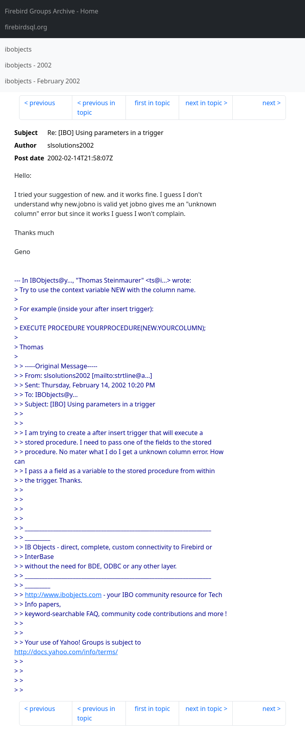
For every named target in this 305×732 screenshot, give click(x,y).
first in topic (152, 102)
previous (42, 102)
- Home (51, 11)
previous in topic (96, 107)
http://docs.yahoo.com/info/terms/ (66, 651)
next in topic (203, 102)
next (269, 102)
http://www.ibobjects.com (63, 594)
